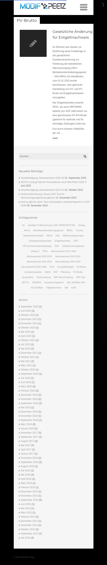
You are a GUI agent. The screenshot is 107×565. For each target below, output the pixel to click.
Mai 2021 (25, 361)
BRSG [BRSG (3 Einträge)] (70, 230)
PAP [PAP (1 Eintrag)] (56, 272)
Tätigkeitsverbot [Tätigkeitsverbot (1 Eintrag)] (54, 287)
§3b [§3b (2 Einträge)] (66, 287)
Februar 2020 (28, 390)
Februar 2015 (28, 516)
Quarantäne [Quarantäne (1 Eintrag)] (27, 277)
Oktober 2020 (28, 369)
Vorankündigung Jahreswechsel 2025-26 (42, 178)
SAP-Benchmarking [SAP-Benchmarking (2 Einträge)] (63, 277)
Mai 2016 (25, 474)
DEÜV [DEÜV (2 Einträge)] (49, 235)
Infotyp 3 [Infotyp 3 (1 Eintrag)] (35, 251)
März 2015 (26, 512)
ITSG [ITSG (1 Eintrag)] (45, 251)
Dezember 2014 (29, 521)
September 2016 (29, 462)
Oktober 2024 (28, 315)
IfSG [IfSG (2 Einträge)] (57, 246)
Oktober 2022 (28, 340)
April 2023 (26, 336)
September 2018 (29, 420)
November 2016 (29, 458)
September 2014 (29, 533)
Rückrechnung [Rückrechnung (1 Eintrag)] (43, 277)
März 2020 (26, 386)
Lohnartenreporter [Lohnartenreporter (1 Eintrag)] (33, 272)
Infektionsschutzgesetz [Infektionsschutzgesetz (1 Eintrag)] (73, 246)
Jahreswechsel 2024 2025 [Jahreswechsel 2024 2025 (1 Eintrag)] (67, 261)
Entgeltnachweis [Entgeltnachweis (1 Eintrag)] (62, 241)
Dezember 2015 (29, 491)
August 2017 (27, 441)
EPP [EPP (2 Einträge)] (76, 241)
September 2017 (29, 437)
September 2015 (29, 500)
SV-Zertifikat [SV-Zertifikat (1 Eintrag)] (37, 287)
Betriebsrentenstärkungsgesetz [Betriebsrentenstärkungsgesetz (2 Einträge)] (48, 230)
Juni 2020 (26, 382)
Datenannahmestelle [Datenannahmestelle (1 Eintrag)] (33, 235)
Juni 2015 (26, 504)
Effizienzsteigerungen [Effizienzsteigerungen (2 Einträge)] (73, 235)
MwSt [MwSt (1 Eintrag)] (48, 272)
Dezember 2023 (29, 319)
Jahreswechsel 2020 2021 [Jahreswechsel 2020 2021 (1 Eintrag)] (67, 256)
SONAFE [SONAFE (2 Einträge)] (36, 282)
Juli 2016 (25, 470)
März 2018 (26, 424)
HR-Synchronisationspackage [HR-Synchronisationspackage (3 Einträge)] (37, 246)
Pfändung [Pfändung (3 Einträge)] (65, 272)
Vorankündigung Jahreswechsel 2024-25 (42, 190)
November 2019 (29, 399)
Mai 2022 (25, 348)
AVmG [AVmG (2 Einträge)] (27, 230)
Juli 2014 (25, 537)
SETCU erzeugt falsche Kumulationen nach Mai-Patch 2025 (52, 182)
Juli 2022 (25, 344)
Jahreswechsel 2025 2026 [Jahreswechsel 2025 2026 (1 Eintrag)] (34, 267)
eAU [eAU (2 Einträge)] (58, 235)
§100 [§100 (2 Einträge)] (73, 287)
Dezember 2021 (29, 352)
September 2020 (29, 373)
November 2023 (29, 323)
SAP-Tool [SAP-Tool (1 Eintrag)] (80, 277)
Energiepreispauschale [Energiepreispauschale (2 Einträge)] (40, 241)
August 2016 (27, 466)
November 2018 (29, 415)
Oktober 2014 (28, 529)
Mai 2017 (25, 445)
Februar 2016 (28, 487)
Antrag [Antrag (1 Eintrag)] (81, 225)
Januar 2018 (27, 428)
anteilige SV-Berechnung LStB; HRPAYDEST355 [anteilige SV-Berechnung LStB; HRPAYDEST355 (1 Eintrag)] (51, 225)
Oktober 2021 (28, 357)
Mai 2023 (25, 331)
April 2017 (26, 449)
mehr (55, 138)
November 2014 (29, 525)
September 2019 (29, 403)
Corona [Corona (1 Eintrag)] (79, 230)
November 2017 (29, 432)
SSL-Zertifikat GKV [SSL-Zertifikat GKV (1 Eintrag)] (76, 282)
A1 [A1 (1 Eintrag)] (23, 225)
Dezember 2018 (29, 411)
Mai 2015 (25, 508)
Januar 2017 (27, 453)
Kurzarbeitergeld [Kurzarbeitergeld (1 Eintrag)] (65, 267)
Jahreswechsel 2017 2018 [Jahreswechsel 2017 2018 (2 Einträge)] (63, 251)
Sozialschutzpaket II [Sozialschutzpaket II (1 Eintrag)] (54, 282)
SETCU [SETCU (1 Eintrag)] (25, 282)
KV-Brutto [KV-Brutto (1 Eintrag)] (81, 267)
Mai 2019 (25, 407)
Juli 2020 (25, 378)
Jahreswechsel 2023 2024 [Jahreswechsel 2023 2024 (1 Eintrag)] (39, 261)
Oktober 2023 (28, 327)
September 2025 (29, 306)
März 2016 (26, 483)
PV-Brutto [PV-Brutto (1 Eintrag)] (78, 272)
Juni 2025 (26, 310)
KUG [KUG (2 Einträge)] (52, 267)
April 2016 (26, 479)
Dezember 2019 (29, 394)
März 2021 (26, 365)
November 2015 (29, 495)
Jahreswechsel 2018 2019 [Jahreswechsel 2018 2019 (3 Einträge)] (39, 256)
